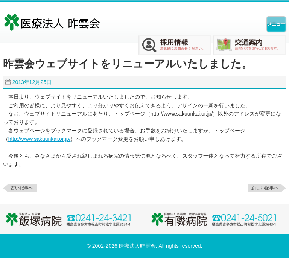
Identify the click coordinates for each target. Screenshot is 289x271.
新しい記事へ (264, 187)
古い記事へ (22, 187)
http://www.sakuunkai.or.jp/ (39, 139)
